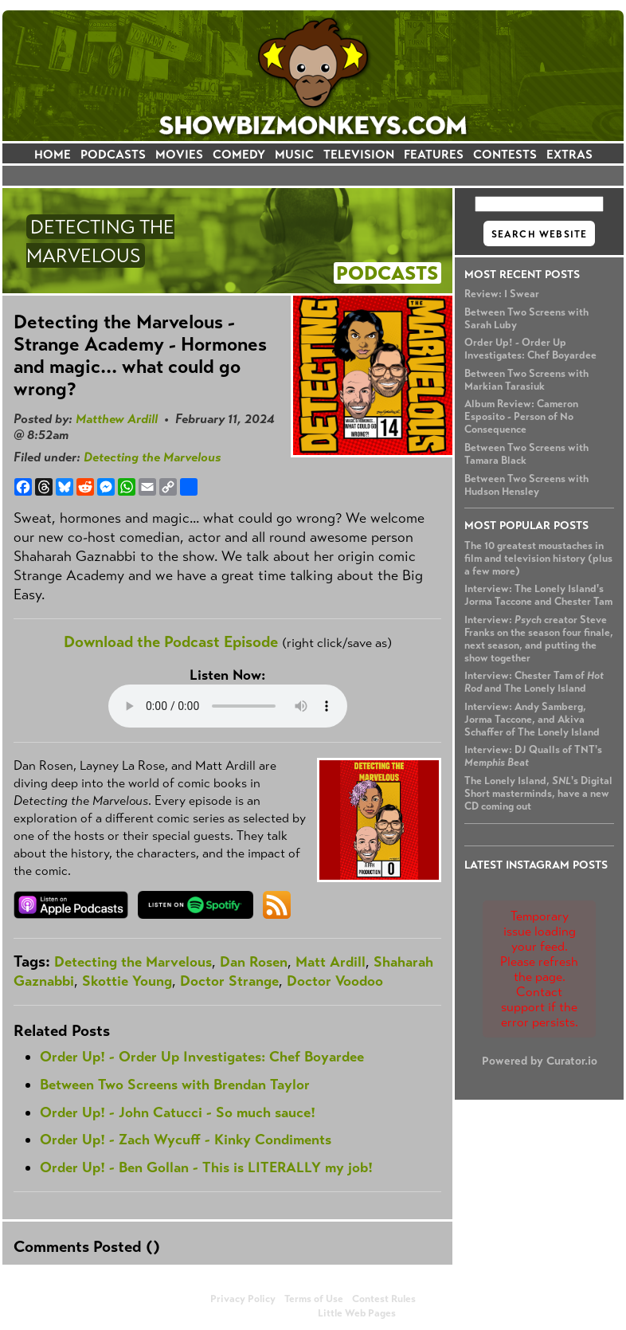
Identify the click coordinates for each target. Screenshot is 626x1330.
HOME (52, 154)
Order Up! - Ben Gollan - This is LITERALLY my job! (206, 1167)
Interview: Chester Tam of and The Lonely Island (534, 682)
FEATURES (434, 154)
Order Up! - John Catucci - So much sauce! (177, 1112)
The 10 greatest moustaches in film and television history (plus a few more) (538, 558)
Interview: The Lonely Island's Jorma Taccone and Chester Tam (538, 595)
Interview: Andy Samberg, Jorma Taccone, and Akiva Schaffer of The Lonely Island (532, 719)
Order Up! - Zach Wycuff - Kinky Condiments (185, 1139)
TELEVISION (358, 154)
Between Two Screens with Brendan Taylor (175, 1084)
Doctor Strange (229, 981)
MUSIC (294, 154)
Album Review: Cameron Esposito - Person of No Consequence (521, 417)
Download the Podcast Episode (171, 642)
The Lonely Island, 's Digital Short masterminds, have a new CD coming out (538, 794)
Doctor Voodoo (335, 981)
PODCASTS (113, 154)
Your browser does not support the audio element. (227, 706)
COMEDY (239, 154)
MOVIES (179, 154)
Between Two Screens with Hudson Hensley (526, 485)
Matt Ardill (330, 962)
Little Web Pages (357, 1313)
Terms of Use (313, 1299)
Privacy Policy (243, 1299)
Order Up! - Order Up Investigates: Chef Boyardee (530, 349)
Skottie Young (127, 981)
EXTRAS (569, 154)
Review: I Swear (501, 294)
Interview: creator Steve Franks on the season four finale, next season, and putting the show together (538, 639)
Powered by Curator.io (539, 1060)
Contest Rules (384, 1299)
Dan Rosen (254, 962)
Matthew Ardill (117, 418)
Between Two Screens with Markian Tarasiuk (526, 380)
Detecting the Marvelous (152, 457)
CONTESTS (505, 154)
